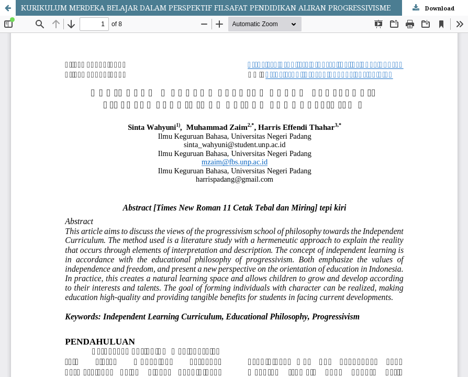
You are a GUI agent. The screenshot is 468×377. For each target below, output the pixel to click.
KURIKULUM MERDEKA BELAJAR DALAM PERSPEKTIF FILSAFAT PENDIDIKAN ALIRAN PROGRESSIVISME (206, 8)
